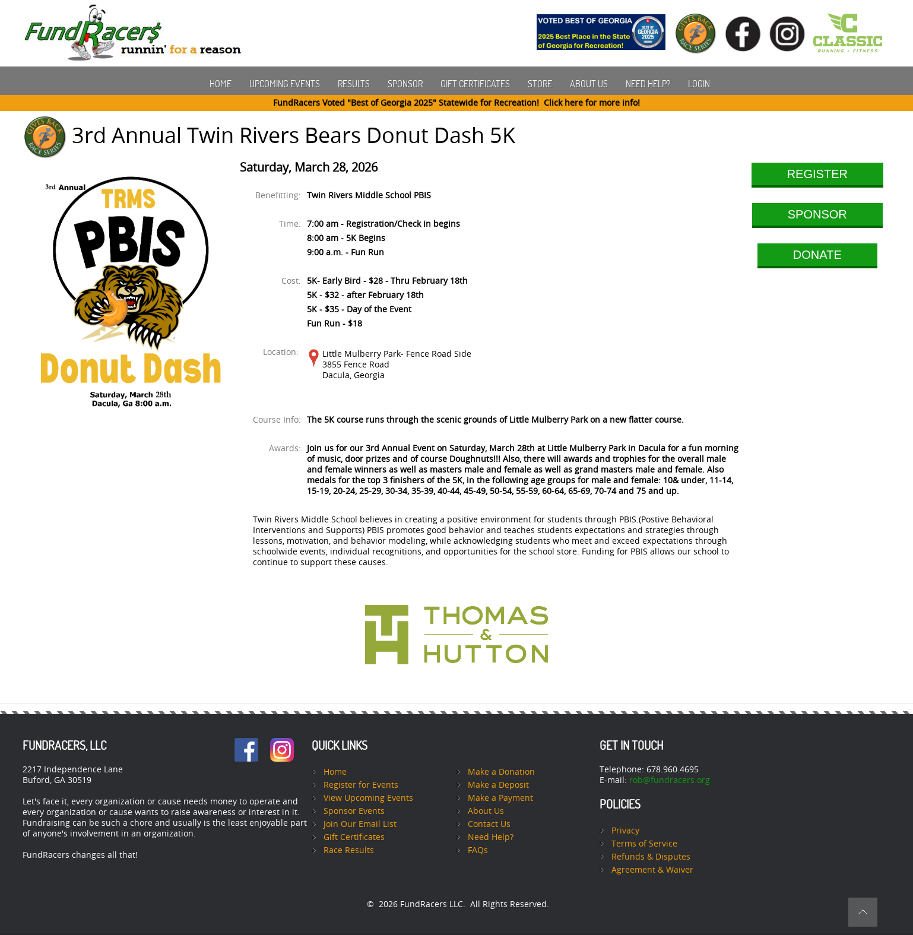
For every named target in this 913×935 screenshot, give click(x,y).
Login (699, 84)
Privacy (625, 831)
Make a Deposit (498, 785)
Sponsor (405, 84)
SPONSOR (817, 214)
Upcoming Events (284, 84)
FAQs (478, 850)
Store (540, 84)
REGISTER (817, 173)
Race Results (349, 850)
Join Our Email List (360, 824)
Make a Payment (500, 798)
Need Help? (648, 84)
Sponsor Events (354, 811)
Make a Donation (501, 772)
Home (221, 84)
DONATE (817, 254)
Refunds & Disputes (650, 857)
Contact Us (489, 824)
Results (354, 84)
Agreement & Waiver (652, 870)
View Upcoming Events (368, 798)
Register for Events (361, 785)
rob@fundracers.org (669, 780)
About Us (589, 84)
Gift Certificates (475, 84)
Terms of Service (644, 844)
